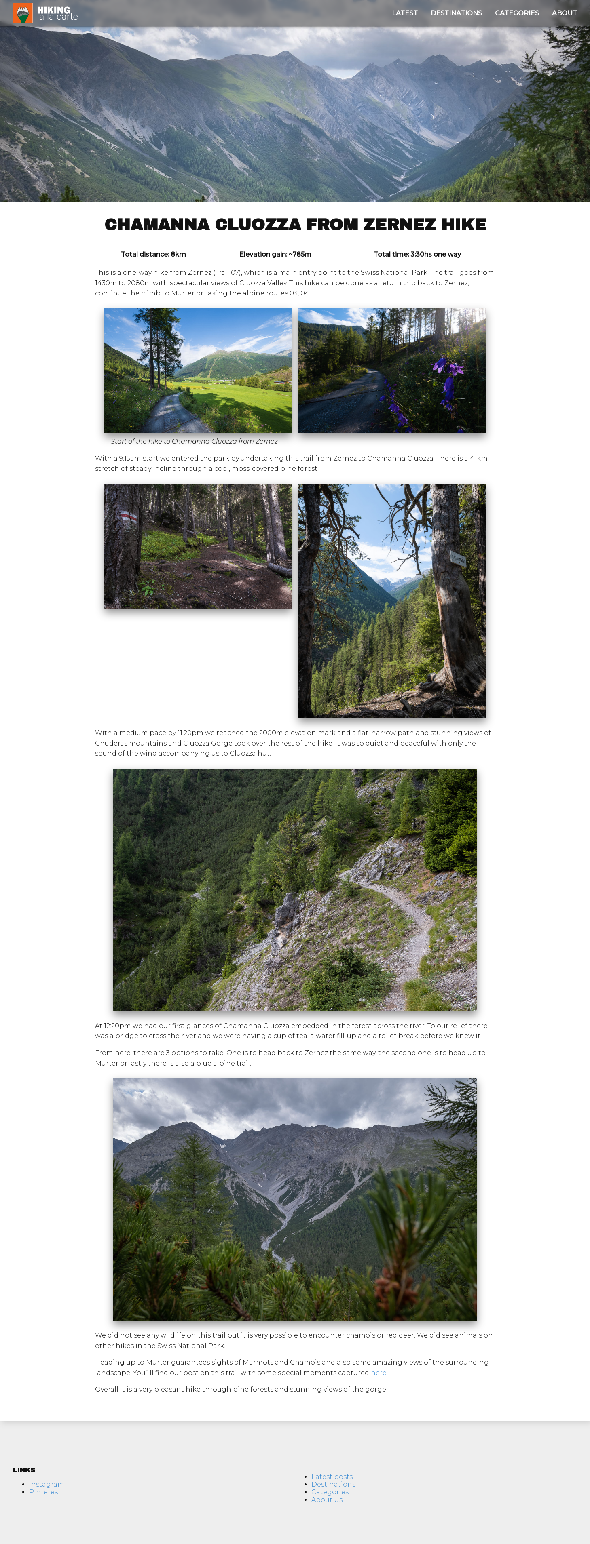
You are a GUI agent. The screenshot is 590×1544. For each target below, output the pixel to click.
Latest (405, 13)
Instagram (46, 1484)
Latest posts (332, 1477)
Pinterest (45, 1492)
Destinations (456, 13)
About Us (327, 1500)
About (564, 13)
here (379, 1373)
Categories (517, 13)
